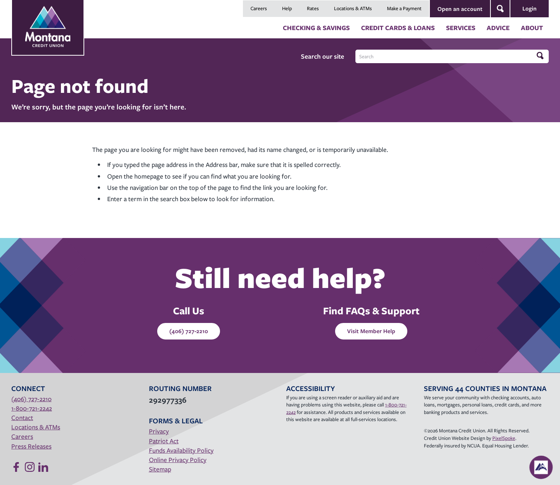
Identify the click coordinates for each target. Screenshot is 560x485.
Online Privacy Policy (177, 459)
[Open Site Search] (500, 8)
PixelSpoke (503, 438)
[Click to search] (540, 56)
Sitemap (160, 469)
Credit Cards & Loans (398, 27)
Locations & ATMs (353, 8)
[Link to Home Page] (47, 19)
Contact (22, 417)
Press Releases (31, 446)
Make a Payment (404, 8)
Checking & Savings (316, 27)
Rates (313, 8)
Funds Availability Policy (181, 450)
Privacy (159, 431)
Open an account (460, 8)
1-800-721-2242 (31, 408)
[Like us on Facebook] (16, 467)
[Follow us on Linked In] (43, 467)
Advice (498, 27)
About (532, 27)
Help (287, 8)
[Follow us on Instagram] (30, 467)
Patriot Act (164, 440)
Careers (258, 8)
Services (460, 27)
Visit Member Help (371, 331)
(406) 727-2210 (188, 331)
